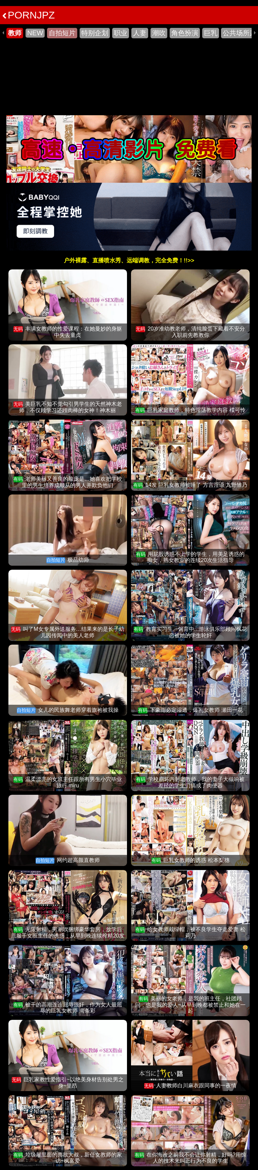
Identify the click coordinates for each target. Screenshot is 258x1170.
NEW (35, 33)
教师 (15, 33)
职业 (120, 33)
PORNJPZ (29, 14)
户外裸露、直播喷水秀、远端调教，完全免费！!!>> (129, 260)
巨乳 (210, 33)
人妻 (139, 33)
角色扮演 (184, 33)
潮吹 (159, 33)
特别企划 (94, 33)
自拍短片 (62, 33)
